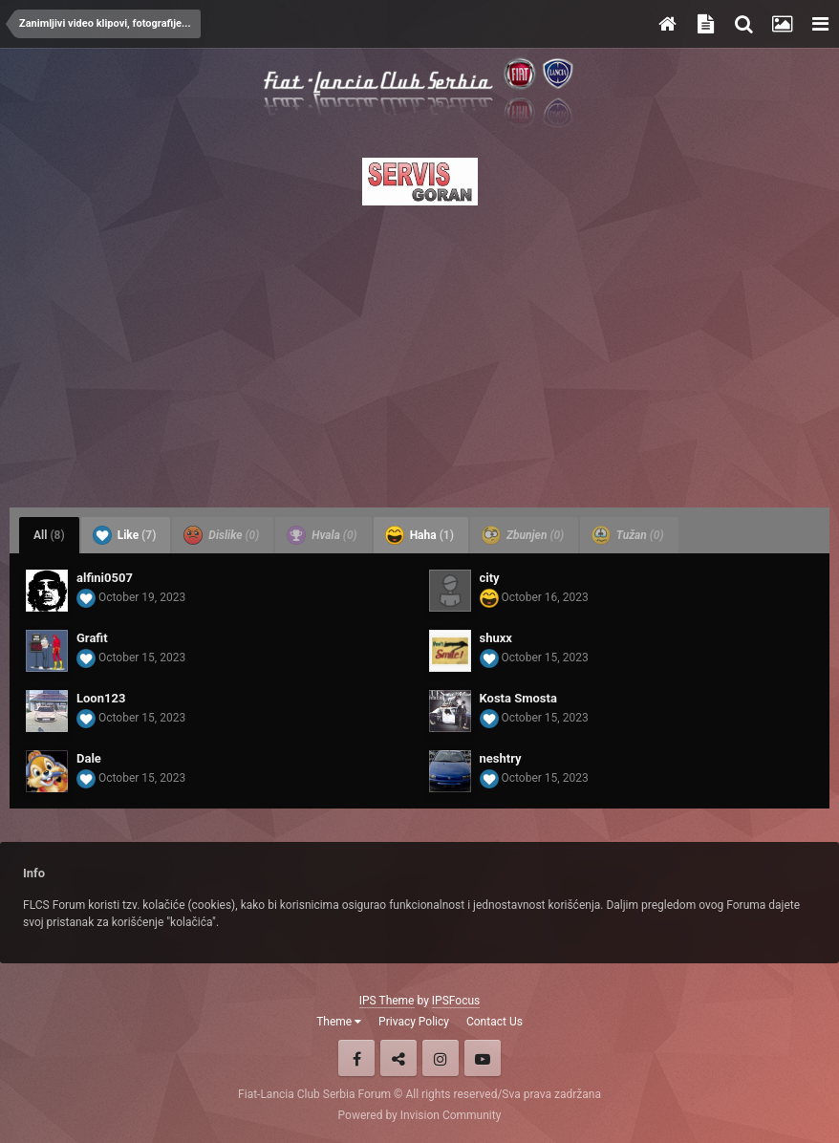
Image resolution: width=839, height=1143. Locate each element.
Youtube (482, 1058)
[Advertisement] (419, 351)
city (490, 578)
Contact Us (494, 1021)
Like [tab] (125, 535)
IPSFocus (456, 1000)
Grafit (92, 638)
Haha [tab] (419, 535)
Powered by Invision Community (420, 1115)
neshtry (501, 758)
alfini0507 (104, 578)
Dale (88, 758)
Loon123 (100, 698)
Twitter (398, 1058)
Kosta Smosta (518, 698)
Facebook (356, 1058)
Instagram (440, 1058)
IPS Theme (387, 1000)
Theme (338, 1021)
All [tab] (49, 535)
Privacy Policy (413, 1021)
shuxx (496, 638)
